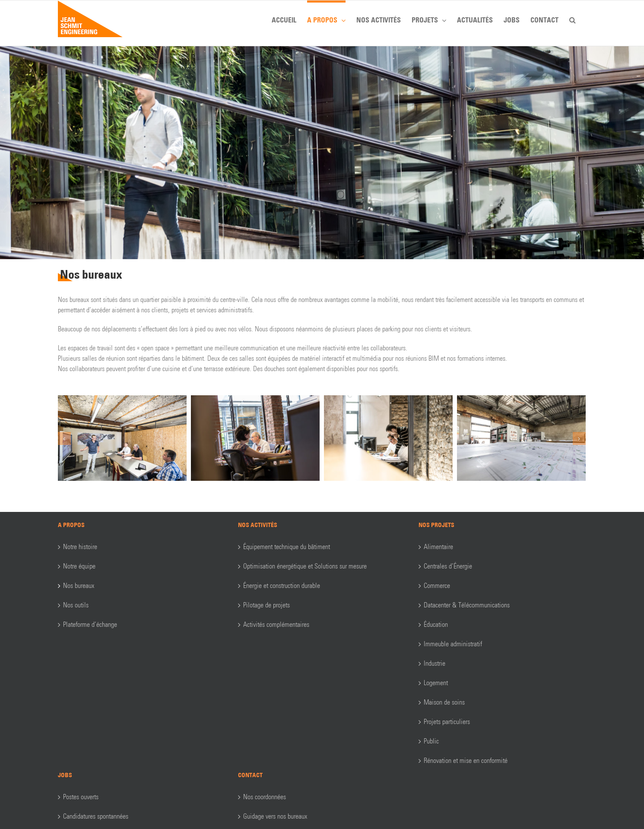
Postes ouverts (80, 797)
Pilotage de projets (266, 605)
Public (431, 741)
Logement (436, 683)
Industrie (434, 663)
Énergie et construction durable (281, 585)
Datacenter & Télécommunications (467, 605)
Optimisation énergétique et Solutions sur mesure (305, 566)
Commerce (437, 585)
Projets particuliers (447, 722)
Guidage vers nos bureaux (275, 816)
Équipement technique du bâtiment (286, 547)
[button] (572, 18)
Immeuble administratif (453, 644)
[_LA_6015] (388, 437)
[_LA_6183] (122, 437)
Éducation (436, 624)
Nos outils (76, 605)
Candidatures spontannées (95, 816)
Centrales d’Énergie (448, 566)
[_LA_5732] (521, 437)
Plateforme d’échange (90, 624)
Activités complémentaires (276, 624)
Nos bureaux (78, 585)
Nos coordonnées (264, 797)
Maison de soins (444, 702)
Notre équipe (79, 566)
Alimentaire (438, 547)
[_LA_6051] (255, 437)
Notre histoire (80, 547)
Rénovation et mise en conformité (466, 760)
